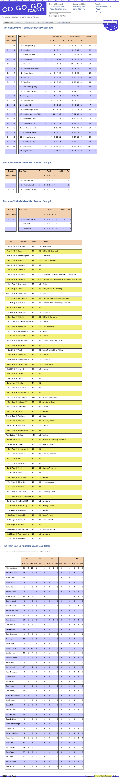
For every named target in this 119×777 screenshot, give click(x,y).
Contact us (53, 14)
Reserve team (30, 22)
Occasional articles (57, 7)
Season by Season (80, 7)
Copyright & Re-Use (57, 16)
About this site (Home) (58, 9)
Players (98, 9)
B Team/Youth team (62, 22)
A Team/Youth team (45, 22)
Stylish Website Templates (103, 776)
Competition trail (79, 9)
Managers (99, 12)
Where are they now (103, 7)
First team (18, 22)
